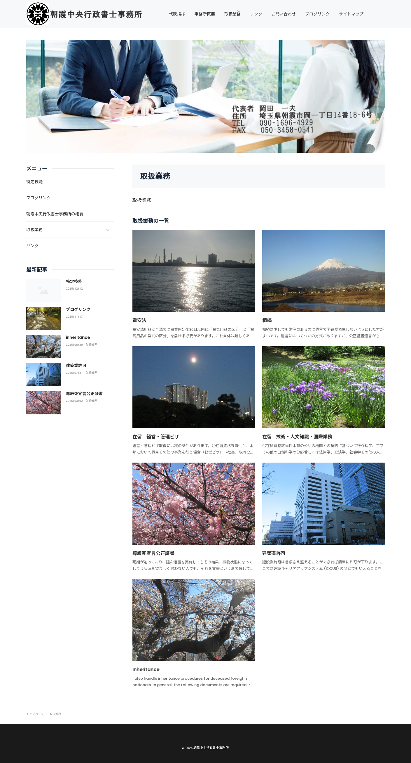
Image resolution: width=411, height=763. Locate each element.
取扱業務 (91, 344)
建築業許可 (275, 553)
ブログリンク (78, 309)
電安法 (140, 320)
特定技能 (74, 281)
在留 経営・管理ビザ (158, 436)
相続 (267, 320)
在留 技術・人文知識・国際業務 (301, 436)
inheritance (147, 669)
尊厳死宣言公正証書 (156, 553)
